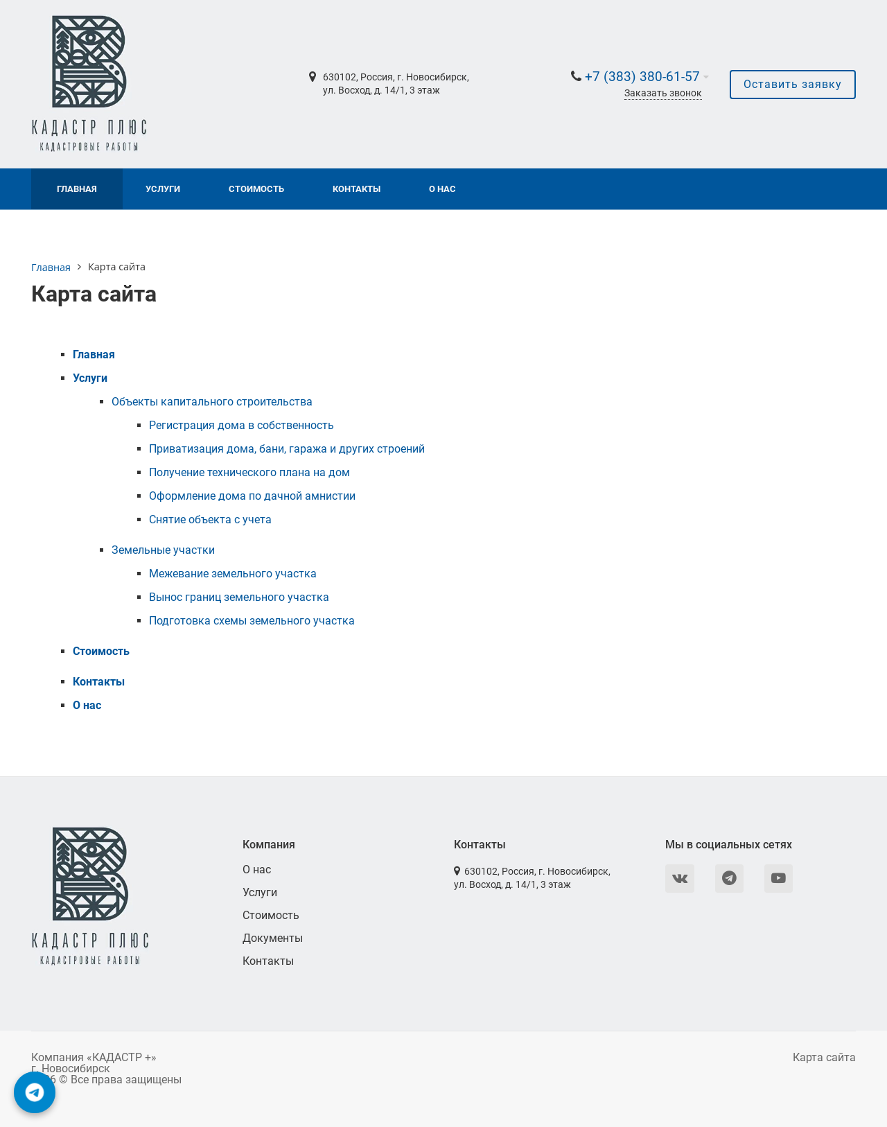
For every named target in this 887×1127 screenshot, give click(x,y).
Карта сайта (824, 1057)
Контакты (356, 189)
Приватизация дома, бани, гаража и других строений (287, 448)
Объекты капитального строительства (212, 401)
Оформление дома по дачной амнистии (252, 496)
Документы (273, 938)
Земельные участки (163, 550)
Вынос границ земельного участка (239, 597)
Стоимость (256, 189)
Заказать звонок (663, 93)
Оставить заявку (793, 84)
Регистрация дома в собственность (241, 425)
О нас (442, 189)
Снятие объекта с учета (210, 519)
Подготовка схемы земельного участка (252, 620)
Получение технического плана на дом (249, 472)
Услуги (163, 189)
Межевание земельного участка (233, 573)
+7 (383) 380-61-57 (642, 77)
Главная (77, 189)
